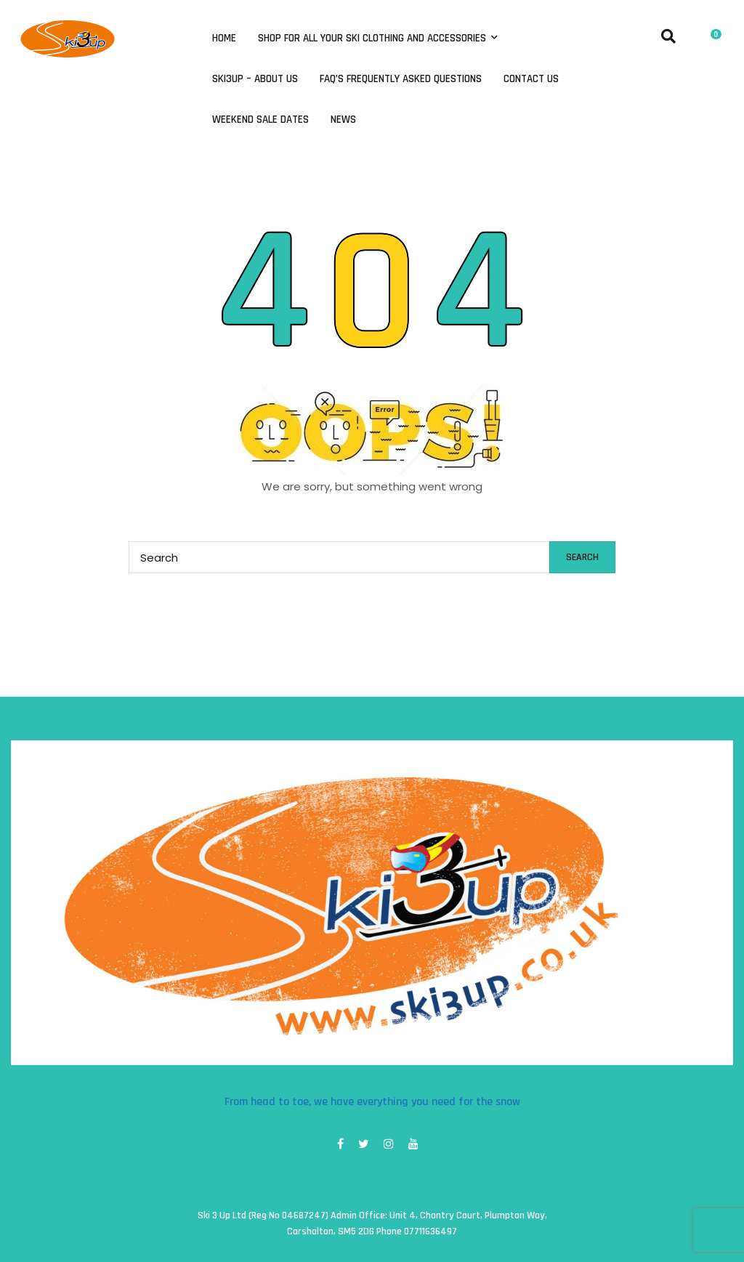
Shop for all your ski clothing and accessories (373, 38)
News (343, 120)
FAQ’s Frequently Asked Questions (401, 79)
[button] (713, 32)
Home (224, 38)
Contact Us (531, 79)
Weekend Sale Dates (260, 120)
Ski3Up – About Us (255, 79)
